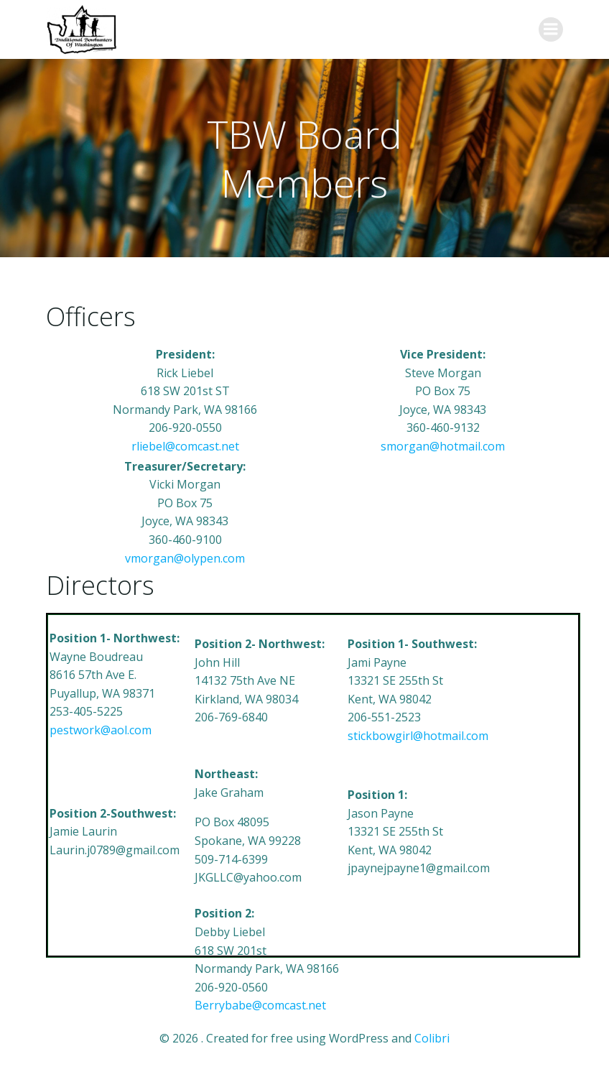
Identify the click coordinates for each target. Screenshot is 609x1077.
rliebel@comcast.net (185, 446)
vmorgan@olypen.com (185, 558)
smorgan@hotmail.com (443, 446)
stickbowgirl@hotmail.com (418, 736)
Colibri (432, 1038)
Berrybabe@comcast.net (260, 1005)
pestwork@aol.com (101, 730)
